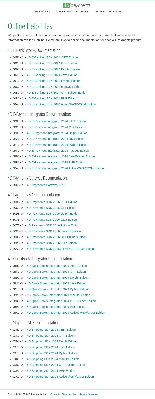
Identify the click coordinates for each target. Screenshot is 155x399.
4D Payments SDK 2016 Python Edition (53, 225)
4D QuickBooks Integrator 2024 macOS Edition (58, 295)
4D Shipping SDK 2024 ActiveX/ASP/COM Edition (60, 376)
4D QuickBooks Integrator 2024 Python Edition (58, 289)
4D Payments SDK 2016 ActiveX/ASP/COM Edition (61, 248)
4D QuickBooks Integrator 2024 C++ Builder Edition (61, 301)
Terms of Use (69, 394)
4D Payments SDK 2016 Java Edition (52, 219)
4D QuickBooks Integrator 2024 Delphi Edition (58, 277)
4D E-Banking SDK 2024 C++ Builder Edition (57, 92)
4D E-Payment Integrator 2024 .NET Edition (56, 121)
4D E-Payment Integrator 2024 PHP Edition (56, 162)
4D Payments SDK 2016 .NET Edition (52, 202)
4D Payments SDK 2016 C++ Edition (51, 207)
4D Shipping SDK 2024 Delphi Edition (52, 341)
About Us (114, 11)
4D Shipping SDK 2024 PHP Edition (51, 370)
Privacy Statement (89, 394)
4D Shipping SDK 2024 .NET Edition (51, 329)
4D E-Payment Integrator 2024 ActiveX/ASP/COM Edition (65, 168)
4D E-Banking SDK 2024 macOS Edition (54, 86)
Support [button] (82, 11)
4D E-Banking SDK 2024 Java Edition (52, 75)
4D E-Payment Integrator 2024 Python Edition (57, 144)
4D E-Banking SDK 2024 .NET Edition (52, 57)
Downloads (63, 11)
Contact (54, 394)
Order (99, 11)
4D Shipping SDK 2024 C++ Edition (51, 335)
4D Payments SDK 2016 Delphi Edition (53, 213)
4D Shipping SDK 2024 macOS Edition (53, 359)
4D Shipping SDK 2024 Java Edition (51, 347)
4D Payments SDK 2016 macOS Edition (54, 231)
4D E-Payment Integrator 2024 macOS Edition (58, 150)
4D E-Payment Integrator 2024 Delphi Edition (57, 133)
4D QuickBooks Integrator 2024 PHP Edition (56, 306)
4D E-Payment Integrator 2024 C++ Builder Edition (61, 156)
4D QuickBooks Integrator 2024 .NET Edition (57, 265)
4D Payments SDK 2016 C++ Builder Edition (57, 237)
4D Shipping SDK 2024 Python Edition (52, 353)
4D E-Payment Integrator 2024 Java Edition (56, 138)
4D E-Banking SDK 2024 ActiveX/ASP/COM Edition (61, 104)
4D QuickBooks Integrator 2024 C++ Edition (56, 271)
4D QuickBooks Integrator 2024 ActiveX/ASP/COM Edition (66, 312)
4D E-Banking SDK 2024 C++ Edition (52, 63)
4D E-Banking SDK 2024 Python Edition (54, 80)
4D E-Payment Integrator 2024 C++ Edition (56, 127)
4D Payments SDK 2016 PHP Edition (52, 243)
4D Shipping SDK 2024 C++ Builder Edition (56, 364)
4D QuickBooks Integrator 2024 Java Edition (56, 283)
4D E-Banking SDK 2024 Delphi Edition (53, 69)
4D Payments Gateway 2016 (46, 185)
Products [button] (41, 11)
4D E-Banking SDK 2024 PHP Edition (52, 98)
